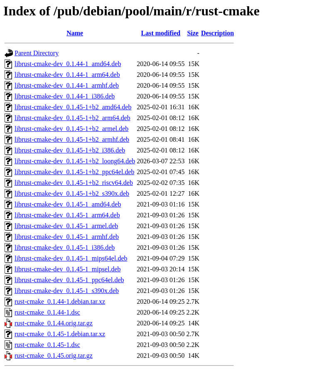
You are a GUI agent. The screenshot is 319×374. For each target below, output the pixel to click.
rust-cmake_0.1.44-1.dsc (47, 312)
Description (217, 33)
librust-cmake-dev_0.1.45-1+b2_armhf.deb (72, 139)
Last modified (161, 33)
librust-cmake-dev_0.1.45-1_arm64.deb (67, 215)
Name (74, 33)
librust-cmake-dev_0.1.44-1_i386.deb (65, 96)
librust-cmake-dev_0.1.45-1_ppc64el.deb (69, 279)
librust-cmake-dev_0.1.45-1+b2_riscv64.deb (74, 182)
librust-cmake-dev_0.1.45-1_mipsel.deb (68, 269)
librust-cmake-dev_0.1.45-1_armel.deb (66, 225)
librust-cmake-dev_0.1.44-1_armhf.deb (67, 85)
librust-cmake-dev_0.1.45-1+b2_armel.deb (71, 128)
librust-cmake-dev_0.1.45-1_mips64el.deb (71, 258)
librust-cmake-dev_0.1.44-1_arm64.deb (67, 74)
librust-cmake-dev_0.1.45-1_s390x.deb (67, 290)
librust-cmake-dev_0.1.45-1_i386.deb (65, 247)
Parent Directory (37, 53)
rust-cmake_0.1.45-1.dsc (47, 344)
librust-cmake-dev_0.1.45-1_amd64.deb (68, 204)
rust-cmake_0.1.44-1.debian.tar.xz (60, 301)
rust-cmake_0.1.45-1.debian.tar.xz (60, 333)
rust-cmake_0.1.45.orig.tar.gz (54, 355)
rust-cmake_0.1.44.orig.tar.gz (54, 323)
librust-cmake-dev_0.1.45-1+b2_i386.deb (70, 150)
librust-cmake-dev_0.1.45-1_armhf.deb (67, 236)
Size (193, 33)
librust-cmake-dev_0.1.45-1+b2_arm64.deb (72, 117)
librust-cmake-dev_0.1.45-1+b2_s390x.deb (72, 193)
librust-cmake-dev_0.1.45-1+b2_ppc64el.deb (75, 171)
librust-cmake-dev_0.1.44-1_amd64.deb (68, 63)
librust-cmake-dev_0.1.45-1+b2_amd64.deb (73, 107)
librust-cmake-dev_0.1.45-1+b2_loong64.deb (75, 161)
